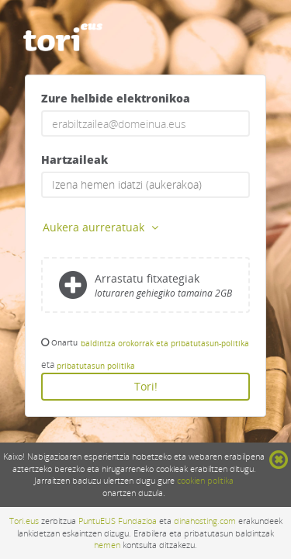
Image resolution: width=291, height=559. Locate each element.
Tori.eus (24, 520)
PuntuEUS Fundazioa (117, 520)
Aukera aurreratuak (102, 227)
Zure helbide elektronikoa (115, 98)
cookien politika (205, 480)
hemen (107, 544)
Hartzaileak (74, 159)
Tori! (146, 386)
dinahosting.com (205, 520)
